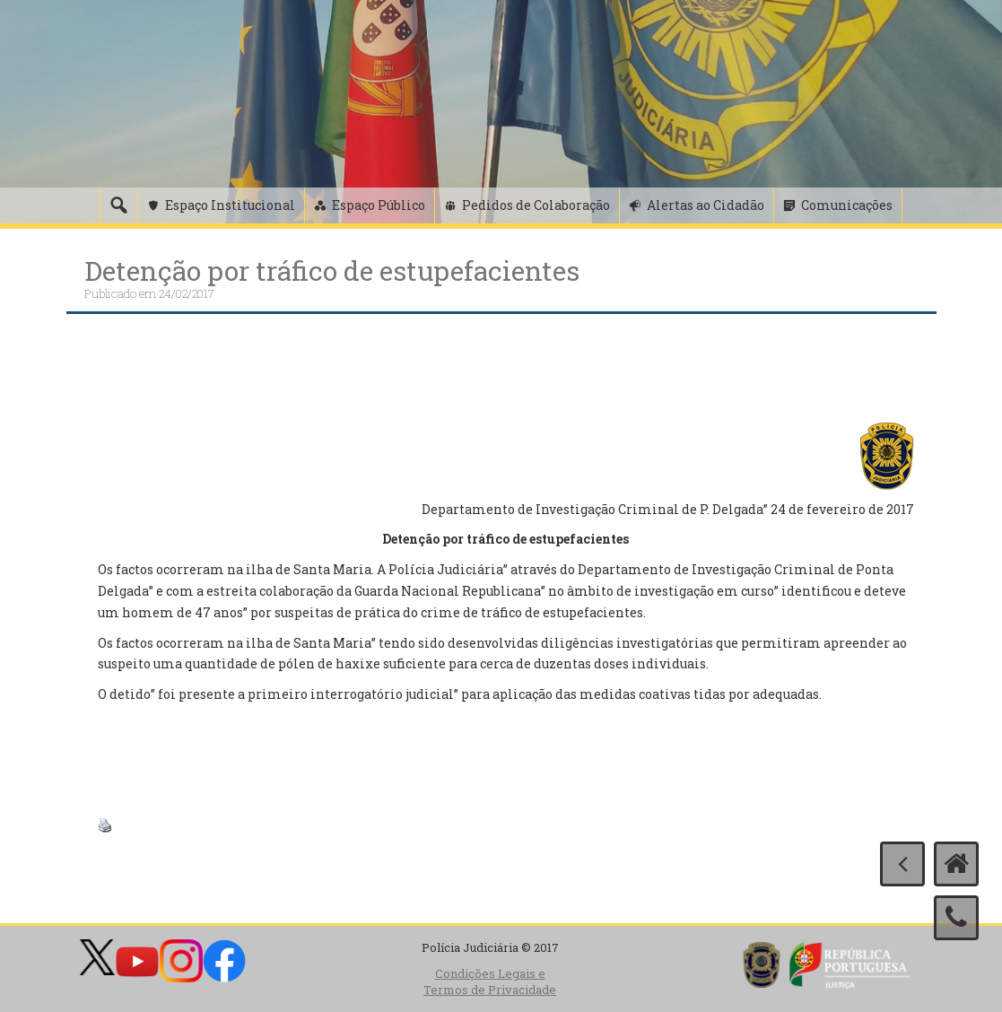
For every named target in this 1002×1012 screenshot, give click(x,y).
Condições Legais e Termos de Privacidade (489, 982)
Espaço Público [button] (378, 205)
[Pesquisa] (118, 205)
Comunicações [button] (847, 205)
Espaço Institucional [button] (230, 205)
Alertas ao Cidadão (705, 205)
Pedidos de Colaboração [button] (536, 205)
